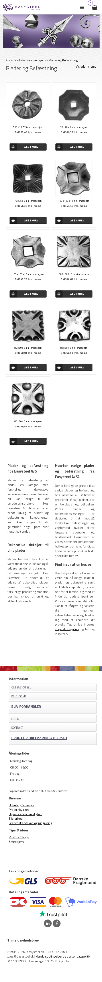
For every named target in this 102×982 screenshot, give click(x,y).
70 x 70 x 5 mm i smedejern (74, 127)
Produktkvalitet (19, 809)
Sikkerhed (16, 818)
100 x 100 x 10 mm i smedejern (74, 201)
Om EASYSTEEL (21, 687)
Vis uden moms (86, 66)
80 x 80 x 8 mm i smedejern (28, 348)
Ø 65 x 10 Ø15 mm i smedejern (27, 127)
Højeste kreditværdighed (25, 814)
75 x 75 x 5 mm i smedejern (28, 201)
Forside (11, 60)
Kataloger (18, 696)
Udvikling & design (21, 805)
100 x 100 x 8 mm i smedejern (74, 274)
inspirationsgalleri (67, 629)
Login (15, 718)
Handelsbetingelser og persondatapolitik (63, 956)
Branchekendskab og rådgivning (30, 823)
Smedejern (16, 841)
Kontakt (17, 727)
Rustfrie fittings (19, 837)
